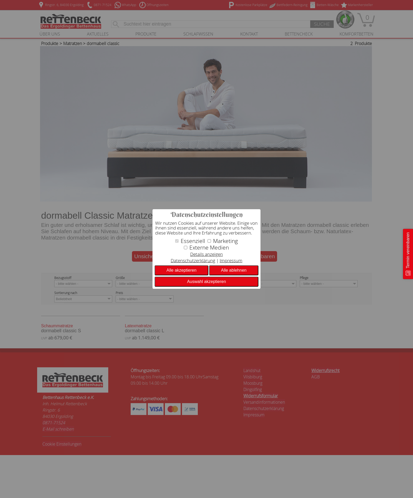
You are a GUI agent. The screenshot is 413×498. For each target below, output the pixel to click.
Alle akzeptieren (181, 270)
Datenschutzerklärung (193, 260)
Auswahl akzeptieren (206, 281)
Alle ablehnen (234, 270)
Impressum (231, 260)
